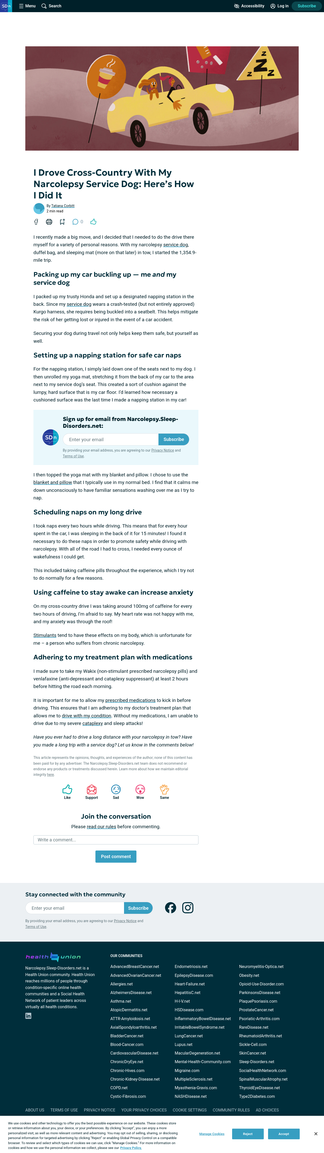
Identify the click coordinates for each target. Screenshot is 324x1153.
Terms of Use (73, 456)
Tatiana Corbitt (63, 206)
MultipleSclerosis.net (193, 1079)
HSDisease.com (189, 1009)
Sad (113, 792)
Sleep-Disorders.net (256, 1061)
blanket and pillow (52, 482)
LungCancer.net (189, 1036)
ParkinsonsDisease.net (259, 992)
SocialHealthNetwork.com (262, 1070)
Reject (248, 1134)
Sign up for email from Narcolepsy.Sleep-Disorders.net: (120, 422)
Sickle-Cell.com (253, 1044)
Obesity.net (249, 975)
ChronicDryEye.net (126, 1061)
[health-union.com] (53, 956)
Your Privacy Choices (144, 1110)
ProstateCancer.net (256, 1009)
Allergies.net (121, 984)
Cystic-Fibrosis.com (128, 1096)
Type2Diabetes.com (257, 1096)
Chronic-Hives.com (127, 1070)
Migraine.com (187, 1070)
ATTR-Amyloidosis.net (130, 1018)
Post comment (116, 856)
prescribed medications (130, 700)
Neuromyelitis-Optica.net (261, 966)
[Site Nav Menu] (27, 6)
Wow (137, 792)
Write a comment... (57, 839)
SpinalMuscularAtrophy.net (263, 1079)
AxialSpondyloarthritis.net (133, 1027)
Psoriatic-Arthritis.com (259, 1018)
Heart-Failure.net (190, 984)
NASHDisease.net (191, 1096)
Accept (283, 1134)
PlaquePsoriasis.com (258, 1001)
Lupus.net (183, 1044)
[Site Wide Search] (51, 6)
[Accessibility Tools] (249, 6)
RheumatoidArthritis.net (260, 1036)
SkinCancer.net (252, 1053)
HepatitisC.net (187, 992)
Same (162, 792)
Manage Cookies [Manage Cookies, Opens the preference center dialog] (212, 1134)
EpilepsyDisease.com (194, 975)
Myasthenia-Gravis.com (196, 1087)
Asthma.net (120, 1001)
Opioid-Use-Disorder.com (261, 984)
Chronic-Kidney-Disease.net (135, 1079)
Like (64, 792)
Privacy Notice (162, 450)
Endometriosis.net (191, 966)
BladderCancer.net (127, 1036)
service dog (175, 245)
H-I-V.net (182, 1001)
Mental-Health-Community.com (203, 1061)
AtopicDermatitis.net (128, 1009)
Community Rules (231, 1110)
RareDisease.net (254, 1027)
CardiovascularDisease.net (134, 1053)
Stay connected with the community (75, 894)
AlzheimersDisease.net (131, 992)
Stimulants (44, 635)
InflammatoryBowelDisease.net (203, 1018)
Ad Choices (267, 1110)
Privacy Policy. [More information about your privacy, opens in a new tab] (131, 1148)
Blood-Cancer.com (127, 1044)
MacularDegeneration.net (197, 1053)
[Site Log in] (279, 6)
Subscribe (307, 6)
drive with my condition (86, 716)
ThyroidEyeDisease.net (259, 1087)
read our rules (101, 827)
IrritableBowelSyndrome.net (199, 1027)
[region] (162, 1134)
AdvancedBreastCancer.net (134, 966)
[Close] (315, 1133)
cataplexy (93, 723)
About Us (34, 1110)
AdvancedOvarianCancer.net (135, 975)
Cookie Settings (190, 1110)
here (50, 775)
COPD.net (119, 1087)
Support (90, 792)
